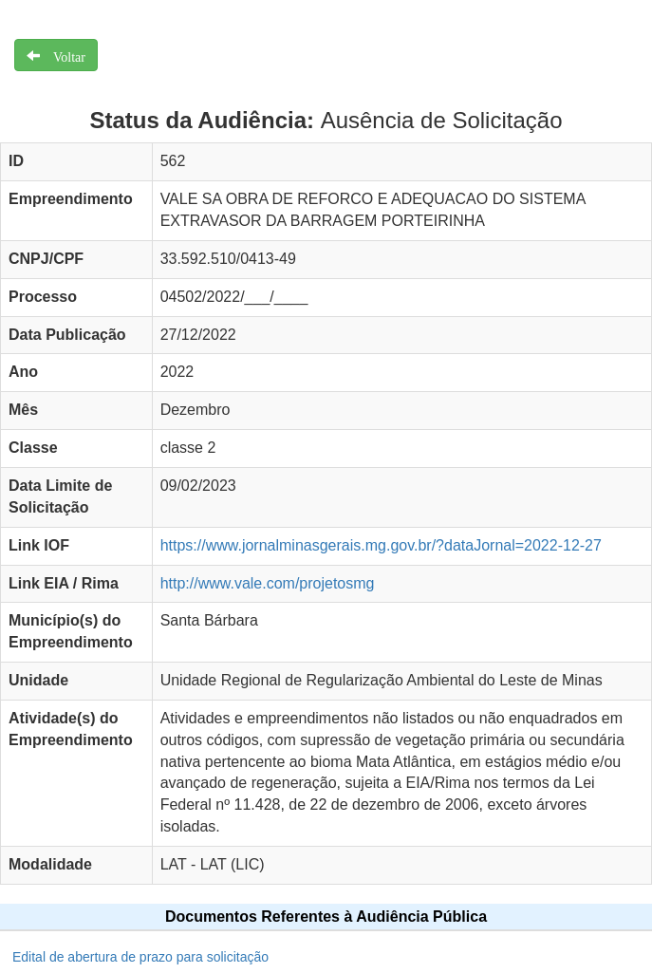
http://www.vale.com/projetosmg (267, 583)
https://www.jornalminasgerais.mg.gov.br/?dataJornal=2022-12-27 (381, 545)
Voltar (62, 55)
